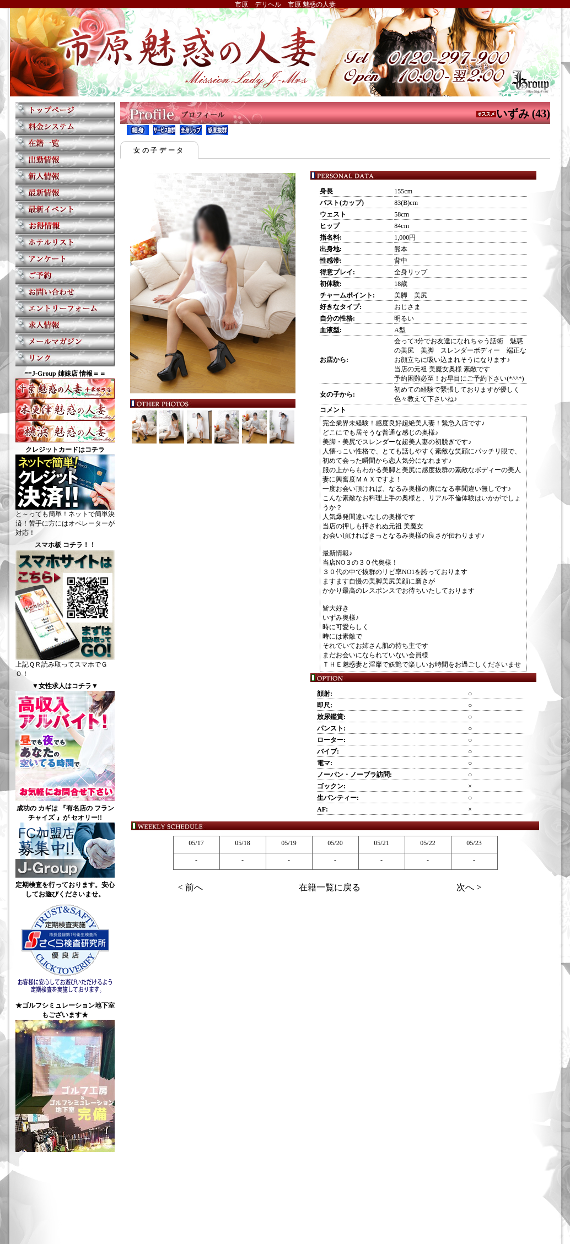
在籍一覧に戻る (330, 887)
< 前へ (190, 887)
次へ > (468, 887)
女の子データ (159, 150)
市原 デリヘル (258, 4)
